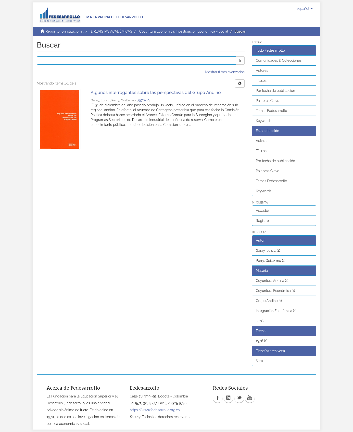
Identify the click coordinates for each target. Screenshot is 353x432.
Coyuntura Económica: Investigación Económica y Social (183, 31)
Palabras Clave (267, 101)
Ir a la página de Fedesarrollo (114, 17)
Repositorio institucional (64, 31)
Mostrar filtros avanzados (224, 72)
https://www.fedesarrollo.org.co (155, 410)
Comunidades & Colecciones (279, 60)
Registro (262, 221)
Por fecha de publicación (275, 91)
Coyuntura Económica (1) (275, 291)
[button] (304, 8)
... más (260, 321)
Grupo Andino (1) (269, 301)
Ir (240, 60)
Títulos (261, 81)
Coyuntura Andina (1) (272, 281)
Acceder (262, 211)
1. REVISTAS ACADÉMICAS (111, 31)
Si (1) (259, 361)
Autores (262, 70)
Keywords (264, 121)
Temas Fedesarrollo (271, 111)
